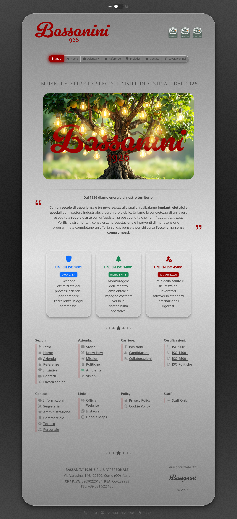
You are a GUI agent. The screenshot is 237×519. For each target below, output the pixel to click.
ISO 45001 (180, 358)
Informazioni (53, 400)
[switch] (118, 6)
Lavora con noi (54, 381)
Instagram (94, 411)
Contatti (49, 376)
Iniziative (50, 370)
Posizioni (136, 347)
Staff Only (179, 400)
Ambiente (94, 370)
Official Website (92, 402)
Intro (47, 347)
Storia (91, 347)
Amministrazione (56, 412)
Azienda (49, 358)
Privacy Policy (139, 400)
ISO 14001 (180, 352)
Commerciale (53, 418)
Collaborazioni (140, 358)
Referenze (51, 364)
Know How (94, 352)
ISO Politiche (182, 364)
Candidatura (139, 352)
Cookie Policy (139, 406)
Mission (92, 358)
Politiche (93, 364)
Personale (51, 429)
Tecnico (49, 423)
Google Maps (96, 417)
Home (48, 352)
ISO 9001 (179, 347)
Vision (91, 376)
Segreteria (51, 406)
